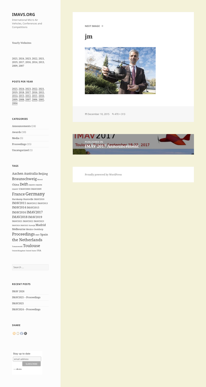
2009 (14, 65)
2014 (34, 62)
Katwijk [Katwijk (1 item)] (32, 225)
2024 (21, 58)
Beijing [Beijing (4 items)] (43, 174)
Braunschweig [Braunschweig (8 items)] (24, 178)
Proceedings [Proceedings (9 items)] (23, 234)
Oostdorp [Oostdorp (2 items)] (38, 229)
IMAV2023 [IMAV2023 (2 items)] (39, 221)
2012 (28, 96)
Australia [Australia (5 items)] (31, 173)
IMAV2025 (18, 303)
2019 (14, 62)
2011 (34, 96)
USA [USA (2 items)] (39, 250)
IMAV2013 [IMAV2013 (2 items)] (43, 203)
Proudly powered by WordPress (103, 174)
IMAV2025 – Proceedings (26, 297)
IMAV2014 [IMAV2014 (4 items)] (19, 207)
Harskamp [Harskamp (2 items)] (17, 199)
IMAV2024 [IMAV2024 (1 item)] (16, 225)
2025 (14, 58)
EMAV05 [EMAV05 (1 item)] (31, 185)
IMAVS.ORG (23, 14)
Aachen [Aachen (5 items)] (17, 173)
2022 (34, 58)
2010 (41, 96)
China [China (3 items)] (15, 184)
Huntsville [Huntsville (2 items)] (28, 199)
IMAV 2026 (18, 291)
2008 (21, 99)
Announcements (21, 126)
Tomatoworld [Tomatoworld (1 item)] (17, 246)
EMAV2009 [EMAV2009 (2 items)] (36, 188)
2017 (21, 62)
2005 (41, 99)
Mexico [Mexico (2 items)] (29, 229)
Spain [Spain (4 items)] (44, 234)
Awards (16, 132)
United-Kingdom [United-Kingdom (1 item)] (18, 251)
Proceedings (19, 144)
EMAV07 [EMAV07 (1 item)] (15, 189)
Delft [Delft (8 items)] (24, 184)
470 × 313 (120, 114)
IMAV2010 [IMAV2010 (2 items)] (39, 199)
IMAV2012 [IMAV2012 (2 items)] (32, 203)
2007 (21, 65)
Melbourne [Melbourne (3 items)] (18, 229)
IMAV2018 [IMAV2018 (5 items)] (20, 217)
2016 (28, 62)
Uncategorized (20, 150)
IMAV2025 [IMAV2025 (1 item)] (24, 225)
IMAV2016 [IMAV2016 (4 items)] (19, 212)
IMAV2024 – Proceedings (26, 309)
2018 (21, 92)
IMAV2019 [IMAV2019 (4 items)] (35, 217)
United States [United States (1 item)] (31, 251)
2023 (28, 58)
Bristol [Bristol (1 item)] (39, 179)
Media (15, 138)
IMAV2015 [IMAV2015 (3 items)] (33, 207)
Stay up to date (21, 353)
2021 (41, 58)
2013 (41, 62)
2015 (41, 92)
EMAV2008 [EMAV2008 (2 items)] (24, 188)
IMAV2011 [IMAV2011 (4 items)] (19, 203)
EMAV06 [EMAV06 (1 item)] (39, 185)
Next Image (92, 26)
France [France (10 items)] (18, 194)
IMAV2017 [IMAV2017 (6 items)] (35, 212)
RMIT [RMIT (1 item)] (37, 235)
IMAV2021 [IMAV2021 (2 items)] (17, 221)
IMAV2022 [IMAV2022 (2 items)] (28, 221)
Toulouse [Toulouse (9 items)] (31, 245)
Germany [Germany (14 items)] (35, 194)
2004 (14, 103)
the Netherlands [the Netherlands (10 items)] (27, 239)
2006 (34, 99)
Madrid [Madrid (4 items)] (41, 225)
